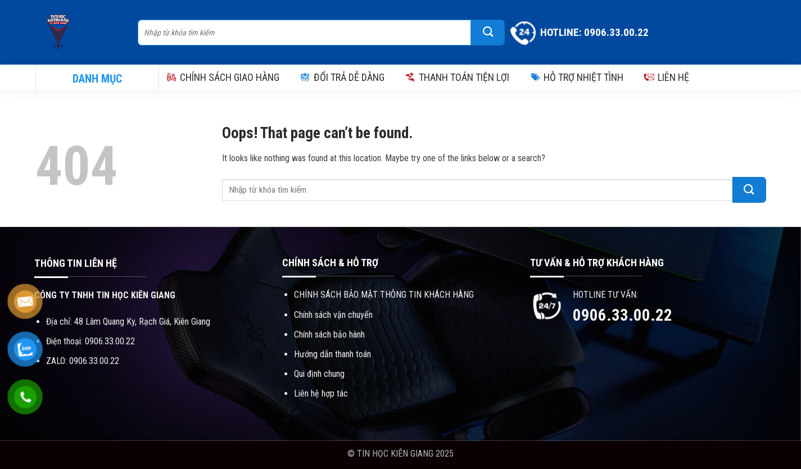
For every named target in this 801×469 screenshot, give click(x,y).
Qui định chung (319, 373)
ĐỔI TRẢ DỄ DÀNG (342, 77)
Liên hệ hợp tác (321, 393)
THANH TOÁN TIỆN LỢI (457, 77)
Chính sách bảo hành (329, 334)
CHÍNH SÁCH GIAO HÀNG (222, 77)
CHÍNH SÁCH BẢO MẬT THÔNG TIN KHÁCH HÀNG (384, 294)
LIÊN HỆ (666, 77)
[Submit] (488, 32)
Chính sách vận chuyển (333, 314)
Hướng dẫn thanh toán (332, 354)
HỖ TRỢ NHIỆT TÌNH (576, 77)
